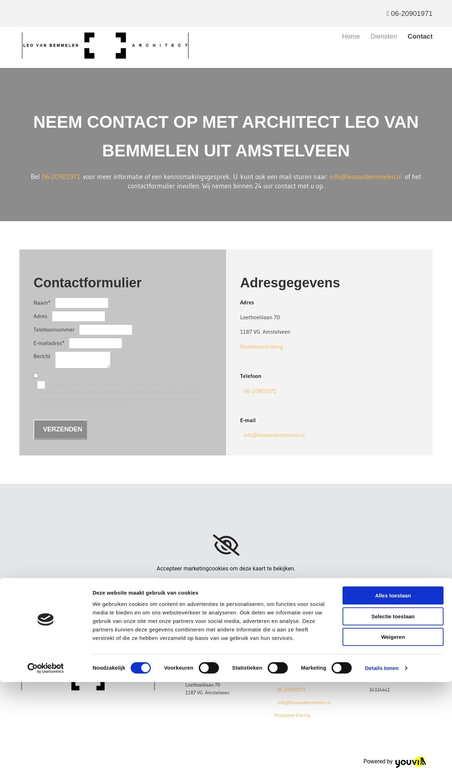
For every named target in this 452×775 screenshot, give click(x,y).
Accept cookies (226, 583)
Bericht (42, 356)
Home (351, 36)
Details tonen (381, 761)
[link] (226, 545)
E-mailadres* (49, 342)
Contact (420, 36)
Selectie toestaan (393, 709)
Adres (40, 316)
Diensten (383, 36)
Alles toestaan (393, 688)
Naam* (42, 302)
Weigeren (393, 730)
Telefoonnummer (54, 329)
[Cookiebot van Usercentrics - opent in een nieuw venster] (46, 761)
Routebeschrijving (261, 346)
